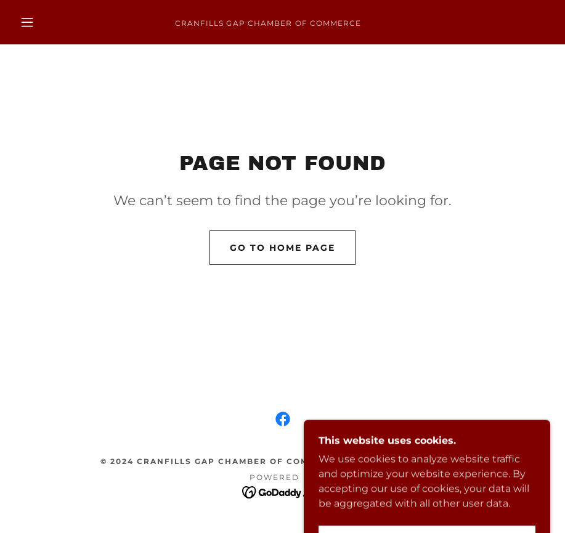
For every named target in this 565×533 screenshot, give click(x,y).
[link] (268, 22)
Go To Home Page (282, 247)
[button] (27, 22)
